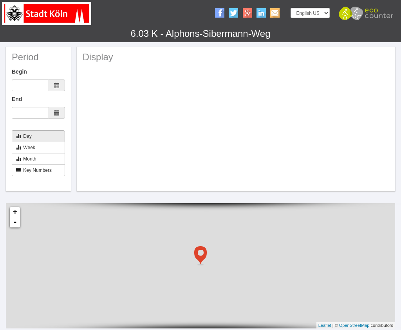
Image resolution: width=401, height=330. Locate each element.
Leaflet (324, 325)
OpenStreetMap (354, 325)
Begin (19, 72)
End (17, 99)
